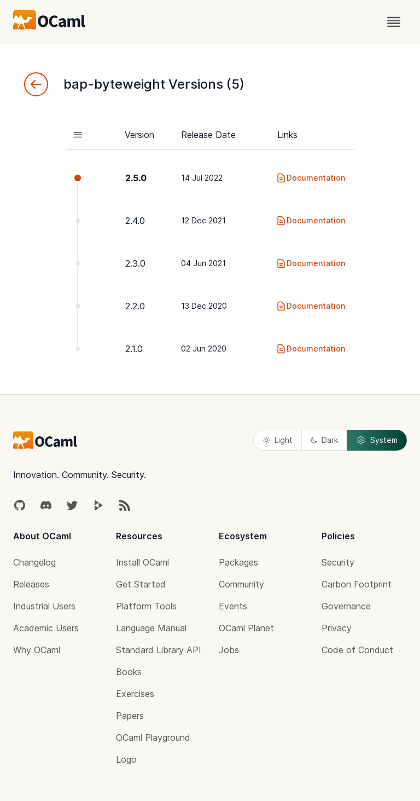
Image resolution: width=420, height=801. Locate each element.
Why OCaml (36, 649)
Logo (126, 759)
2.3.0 (135, 263)
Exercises (135, 693)
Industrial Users (44, 606)
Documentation (310, 177)
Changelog (34, 562)
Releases (31, 584)
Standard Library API (158, 649)
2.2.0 (135, 306)
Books (129, 671)
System (377, 440)
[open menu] (393, 22)
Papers (130, 715)
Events (233, 606)
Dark (324, 440)
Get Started (141, 584)
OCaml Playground (153, 737)
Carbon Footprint (357, 584)
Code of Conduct (357, 649)
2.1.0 (134, 348)
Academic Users (46, 628)
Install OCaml (142, 562)
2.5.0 (136, 177)
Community (241, 584)
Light (277, 440)
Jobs (229, 649)
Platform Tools (146, 606)
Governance (346, 606)
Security (338, 562)
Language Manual (151, 628)
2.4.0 (135, 220)
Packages (238, 562)
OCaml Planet (246, 628)
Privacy (337, 628)
